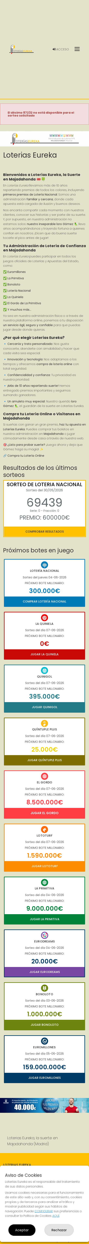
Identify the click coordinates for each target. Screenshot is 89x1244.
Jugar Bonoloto (45, 1025)
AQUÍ (55, 1216)
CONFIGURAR (44, 1211)
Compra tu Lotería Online (25, 456)
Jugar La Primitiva (44, 919)
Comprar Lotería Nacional (44, 601)
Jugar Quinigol (44, 707)
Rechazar (59, 1230)
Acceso (61, 49)
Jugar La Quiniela (44, 654)
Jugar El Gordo (44, 813)
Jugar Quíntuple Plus (44, 760)
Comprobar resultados (44, 531)
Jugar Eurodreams (44, 972)
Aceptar (22, 1230)
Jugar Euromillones (44, 1078)
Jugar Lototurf (44, 866)
